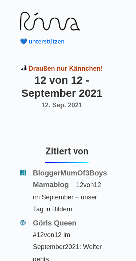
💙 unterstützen (42, 41)
